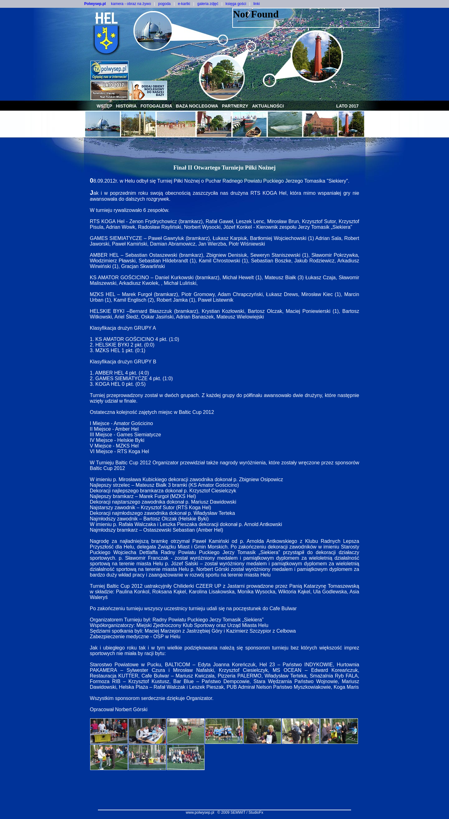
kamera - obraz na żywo (131, 4)
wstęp (104, 105)
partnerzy (235, 105)
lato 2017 (347, 105)
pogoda (164, 4)
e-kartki (184, 4)
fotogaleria (156, 105)
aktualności (268, 105)
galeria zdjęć (207, 4)
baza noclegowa (197, 105)
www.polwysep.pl (200, 812)
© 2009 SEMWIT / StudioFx (240, 812)
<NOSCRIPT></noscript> (306, 17)
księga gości (235, 4)
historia (126, 105)
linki (256, 4)
